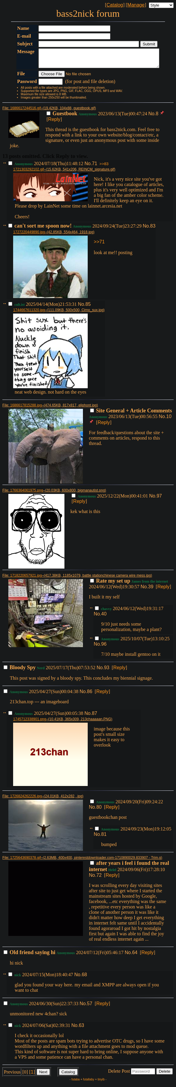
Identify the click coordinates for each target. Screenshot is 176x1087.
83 (152, 229)
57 (89, 1007)
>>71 (99, 245)
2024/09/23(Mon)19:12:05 (133, 832)
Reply (54, 122)
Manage (136, 4)
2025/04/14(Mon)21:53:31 (43, 307)
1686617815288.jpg (26, 409)
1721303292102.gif (28, 173)
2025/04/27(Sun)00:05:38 (46, 716)
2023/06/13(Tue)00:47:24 (97, 117)
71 (94, 167)
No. (152, 117)
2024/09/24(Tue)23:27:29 (75, 229)
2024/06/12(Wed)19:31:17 (129, 612)
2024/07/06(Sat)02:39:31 (39, 1028)
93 (106, 671)
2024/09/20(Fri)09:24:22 (126, 805)
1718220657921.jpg (26, 579)
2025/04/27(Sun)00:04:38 (42, 695)
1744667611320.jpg (29, 313)
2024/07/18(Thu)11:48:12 (46, 167)
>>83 (103, 167)
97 (159, 499)
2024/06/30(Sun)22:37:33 (42, 1007)
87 (94, 716)
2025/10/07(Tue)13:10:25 (132, 642)
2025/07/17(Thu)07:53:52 (50, 671)
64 (135, 956)
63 (81, 1028)
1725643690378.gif (25, 861)
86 (89, 695)
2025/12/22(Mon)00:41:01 (110, 499)
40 (103, 617)
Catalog (114, 4)
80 (99, 810)
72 (99, 878)
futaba (75, 1083)
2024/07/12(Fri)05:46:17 (64, 956)
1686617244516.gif (25, 112)
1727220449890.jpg (29, 236)
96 (103, 647)
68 (84, 978)
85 (88, 307)
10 (169, 420)
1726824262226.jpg (26, 800)
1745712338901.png (29, 723)
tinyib (101, 1083)
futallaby (88, 1083)
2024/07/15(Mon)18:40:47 (41, 978)
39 (150, 590)
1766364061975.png (26, 494)
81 (103, 837)
